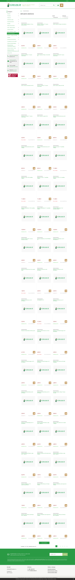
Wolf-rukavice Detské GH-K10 (27, 85)
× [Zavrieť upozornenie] (73, 579)
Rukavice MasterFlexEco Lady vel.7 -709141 (27, 454)
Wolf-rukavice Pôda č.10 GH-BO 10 (43, 55)
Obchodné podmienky (52, 569)
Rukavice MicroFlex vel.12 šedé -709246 (59, 423)
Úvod (9, 0)
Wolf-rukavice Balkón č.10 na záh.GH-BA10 (27, 25)
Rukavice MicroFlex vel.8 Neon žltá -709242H (27, 515)
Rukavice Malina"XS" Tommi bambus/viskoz (27, 239)
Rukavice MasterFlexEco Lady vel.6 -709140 (43, 423)
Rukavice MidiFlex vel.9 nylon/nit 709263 (43, 515)
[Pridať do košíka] (34, 46)
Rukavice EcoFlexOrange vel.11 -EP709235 (43, 362)
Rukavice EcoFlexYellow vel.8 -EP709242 (27, 392)
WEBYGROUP (55, 577)
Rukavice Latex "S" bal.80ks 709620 (58, 147)
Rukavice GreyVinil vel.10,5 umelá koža (28, 270)
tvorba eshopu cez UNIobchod (40, 577)
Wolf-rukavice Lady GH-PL (42, 116)
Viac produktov (44, 542)
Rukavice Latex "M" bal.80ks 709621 (27, 178)
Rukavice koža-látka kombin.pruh (28, 330)
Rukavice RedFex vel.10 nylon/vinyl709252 (26, 484)
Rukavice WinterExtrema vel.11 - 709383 (43, 147)
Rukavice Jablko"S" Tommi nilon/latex (42, 86)
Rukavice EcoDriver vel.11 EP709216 (58, 300)
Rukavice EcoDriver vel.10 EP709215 (26, 300)
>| (66, 546)
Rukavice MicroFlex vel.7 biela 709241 (43, 484)
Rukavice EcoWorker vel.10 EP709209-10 (58, 239)
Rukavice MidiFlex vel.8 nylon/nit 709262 (59, 484)
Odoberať (65, 554)
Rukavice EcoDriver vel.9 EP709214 (58, 270)
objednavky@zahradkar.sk (16, 0)
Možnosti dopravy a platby (52, 570)
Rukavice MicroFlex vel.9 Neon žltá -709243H (59, 515)
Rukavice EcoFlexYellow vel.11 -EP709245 (27, 423)
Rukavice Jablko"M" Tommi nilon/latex (58, 55)
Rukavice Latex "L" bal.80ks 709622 (42, 178)
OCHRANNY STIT (40, 300)
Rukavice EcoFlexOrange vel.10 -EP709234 (27, 362)
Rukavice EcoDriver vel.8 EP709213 (42, 270)
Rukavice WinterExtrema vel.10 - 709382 (27, 147)
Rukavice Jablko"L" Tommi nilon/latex (26, 55)
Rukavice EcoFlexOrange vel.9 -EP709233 (59, 331)
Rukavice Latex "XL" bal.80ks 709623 (59, 178)
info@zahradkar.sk (33, 570)
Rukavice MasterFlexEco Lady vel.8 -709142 (59, 454)
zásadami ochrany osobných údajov (40, 559)
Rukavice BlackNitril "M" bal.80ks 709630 (28, 208)
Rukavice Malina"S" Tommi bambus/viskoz (42, 25)
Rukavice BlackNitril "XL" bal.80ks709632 (58, 208)
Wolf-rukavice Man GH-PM (58, 85)
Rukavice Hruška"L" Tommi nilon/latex (26, 117)
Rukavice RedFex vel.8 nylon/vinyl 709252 (44, 454)
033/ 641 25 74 (24, 0)
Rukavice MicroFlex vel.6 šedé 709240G (59, 362)
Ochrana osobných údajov (52, 572)
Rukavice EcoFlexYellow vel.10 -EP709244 (43, 392)
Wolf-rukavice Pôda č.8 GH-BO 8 (59, 24)
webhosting (47, 577)
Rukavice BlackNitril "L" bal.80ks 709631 (43, 208)
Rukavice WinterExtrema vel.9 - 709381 (59, 117)
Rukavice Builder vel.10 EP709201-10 (44, 239)
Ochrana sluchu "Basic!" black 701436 (59, 392)
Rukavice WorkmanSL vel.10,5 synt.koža (43, 331)
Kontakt (67, 0)
